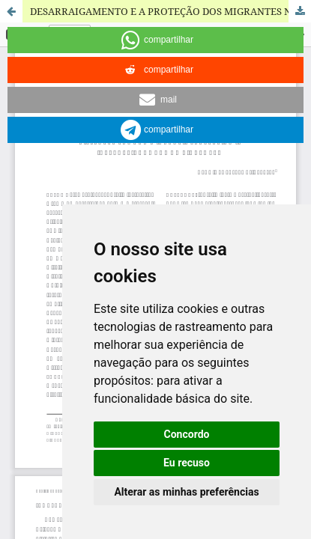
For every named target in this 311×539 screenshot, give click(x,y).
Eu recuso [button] (186, 463)
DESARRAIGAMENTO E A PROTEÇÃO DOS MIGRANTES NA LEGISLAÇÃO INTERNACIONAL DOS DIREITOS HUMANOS (170, 11)
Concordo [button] (187, 434)
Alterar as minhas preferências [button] (186, 492)
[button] (155, 40)
